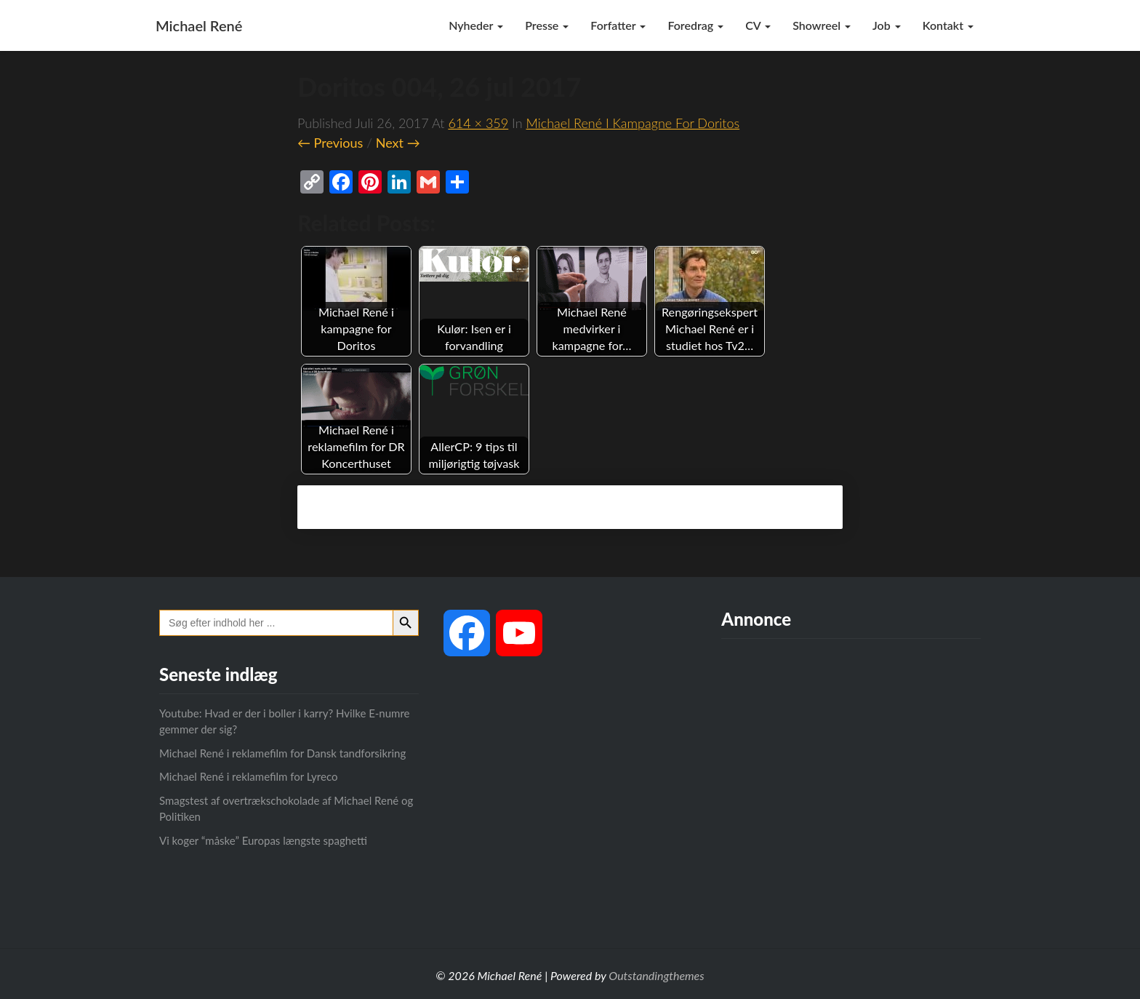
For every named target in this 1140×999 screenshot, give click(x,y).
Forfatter (618, 25)
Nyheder (476, 25)
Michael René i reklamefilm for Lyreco (248, 776)
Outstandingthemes (656, 975)
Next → (398, 143)
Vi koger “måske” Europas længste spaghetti (263, 840)
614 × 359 (478, 123)
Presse (547, 25)
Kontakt (948, 25)
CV (758, 25)
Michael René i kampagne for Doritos (632, 123)
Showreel (821, 25)
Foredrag (695, 25)
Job (886, 25)
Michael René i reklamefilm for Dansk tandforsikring (282, 753)
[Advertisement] (851, 781)
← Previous (330, 143)
